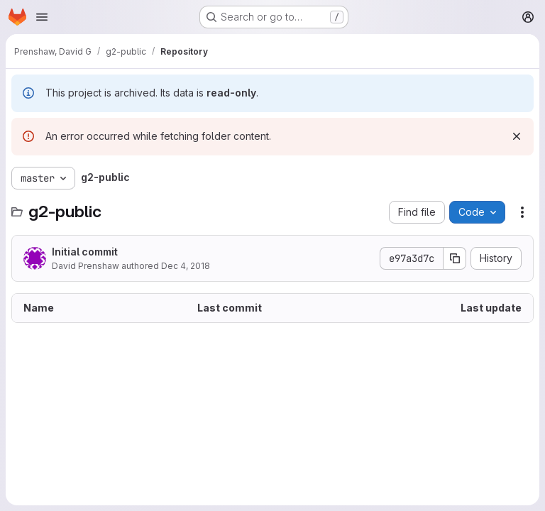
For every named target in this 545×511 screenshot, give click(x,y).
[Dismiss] (516, 136)
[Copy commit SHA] (455, 258)
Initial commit (85, 252)
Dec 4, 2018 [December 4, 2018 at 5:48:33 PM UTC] (185, 265)
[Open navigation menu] (42, 17)
